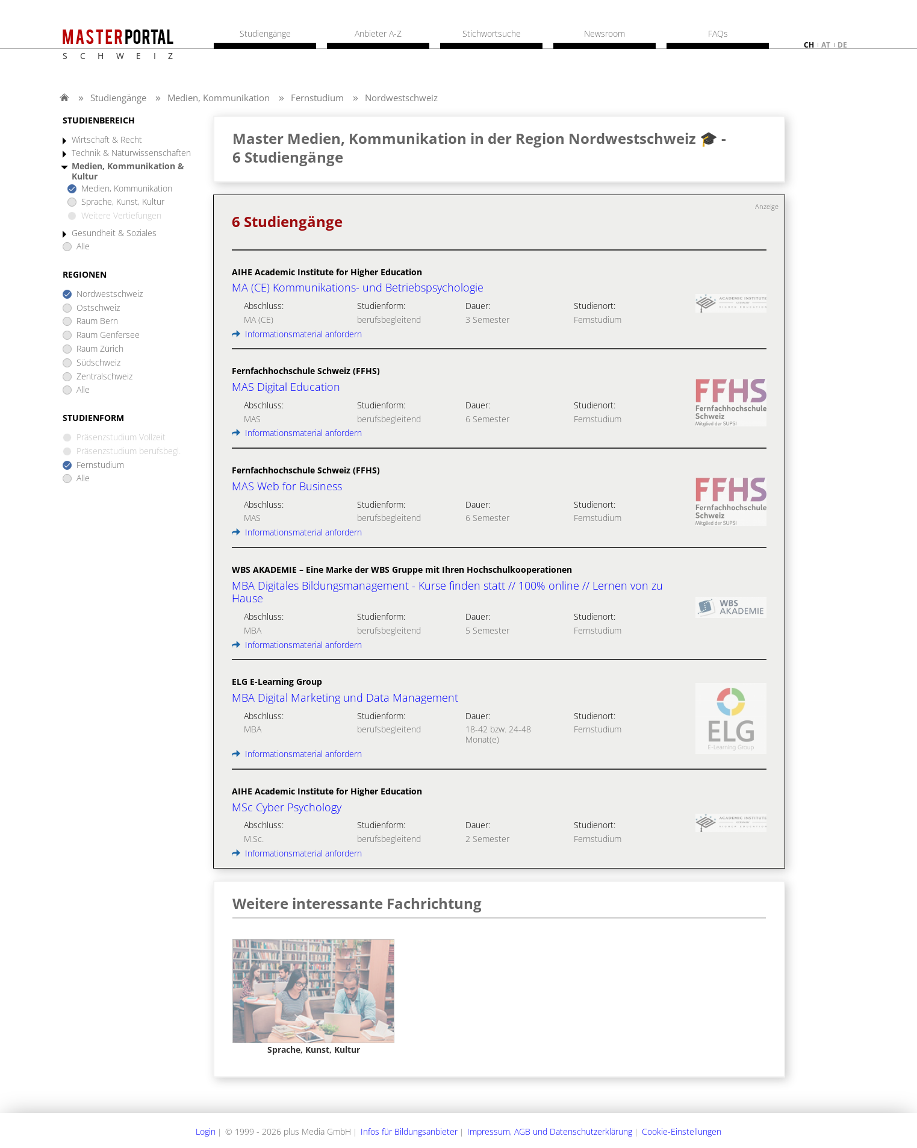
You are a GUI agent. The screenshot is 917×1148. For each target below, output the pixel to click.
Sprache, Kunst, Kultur (122, 202)
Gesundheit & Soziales (114, 233)
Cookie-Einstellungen (681, 1131)
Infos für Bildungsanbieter (409, 1131)
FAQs (718, 33)
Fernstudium (317, 98)
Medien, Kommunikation (218, 98)
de (842, 45)
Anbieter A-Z (378, 33)
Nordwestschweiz (401, 98)
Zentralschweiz (104, 377)
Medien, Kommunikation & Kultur (128, 171)
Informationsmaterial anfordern (297, 334)
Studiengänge (118, 98)
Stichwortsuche (491, 33)
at (825, 45)
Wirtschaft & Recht (107, 140)
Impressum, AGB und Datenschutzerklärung (549, 1131)
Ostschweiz (98, 308)
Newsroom (604, 33)
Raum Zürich (99, 349)
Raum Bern (97, 321)
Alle (83, 247)
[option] (313, 997)
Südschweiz (98, 363)
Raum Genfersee (108, 335)
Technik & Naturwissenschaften (131, 153)
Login (206, 1131)
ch (809, 45)
